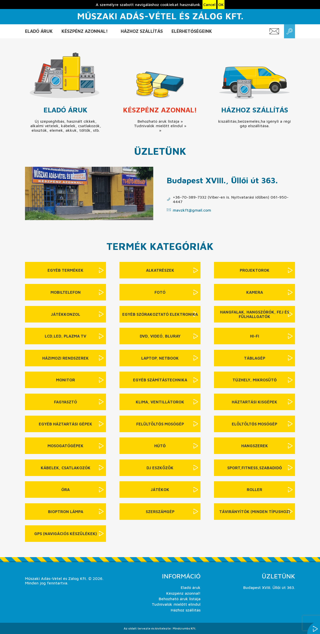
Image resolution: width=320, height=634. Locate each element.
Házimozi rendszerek (65, 358)
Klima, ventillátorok (160, 402)
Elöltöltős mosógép (254, 424)
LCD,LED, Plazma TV (65, 336)
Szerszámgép (160, 511)
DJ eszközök (160, 467)
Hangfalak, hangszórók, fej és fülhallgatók (254, 314)
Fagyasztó (65, 402)
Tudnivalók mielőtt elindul (176, 604)
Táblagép (254, 358)
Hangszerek (254, 445)
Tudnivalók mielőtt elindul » (160, 125)
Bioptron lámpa (65, 511)
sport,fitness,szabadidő (254, 467)
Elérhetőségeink (192, 31)
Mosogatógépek (66, 445)
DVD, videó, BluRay (160, 336)
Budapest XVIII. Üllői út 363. (269, 587)
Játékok (160, 489)
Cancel (209, 4)
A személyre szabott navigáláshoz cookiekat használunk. (148, 4)
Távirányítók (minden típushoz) (254, 511)
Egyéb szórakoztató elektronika (160, 314)
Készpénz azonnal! (85, 31)
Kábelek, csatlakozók (65, 467)
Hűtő (160, 445)
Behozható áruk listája (179, 598)
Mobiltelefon (65, 292)
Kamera (254, 292)
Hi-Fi (254, 336)
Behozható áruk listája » (160, 121)
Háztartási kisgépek (254, 402)
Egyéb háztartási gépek (65, 424)
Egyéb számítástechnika (160, 380)
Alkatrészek (160, 270)
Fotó (160, 292)
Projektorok (255, 270)
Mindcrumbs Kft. (184, 628)
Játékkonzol (65, 314)
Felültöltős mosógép (160, 424)
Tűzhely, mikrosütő (254, 380)
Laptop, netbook (160, 358)
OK (221, 4)
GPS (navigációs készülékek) (65, 533)
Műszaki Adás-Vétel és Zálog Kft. (160, 16)
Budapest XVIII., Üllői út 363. (222, 180)
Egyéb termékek (66, 270)
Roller (254, 489)
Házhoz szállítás (142, 31)
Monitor (65, 380)
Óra (65, 489)
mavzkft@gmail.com (192, 210)
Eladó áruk (39, 31)
